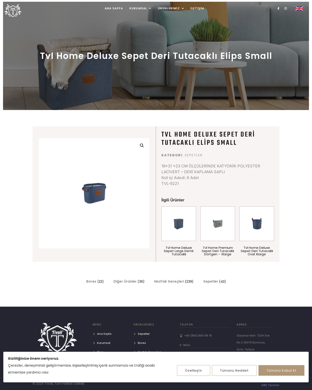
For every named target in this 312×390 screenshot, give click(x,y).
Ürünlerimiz (171, 8)
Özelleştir (192, 370)
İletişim (197, 8)
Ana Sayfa (114, 8)
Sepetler (194, 155)
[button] (140, 8)
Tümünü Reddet (233, 370)
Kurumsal (140, 8)
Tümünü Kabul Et (281, 370)
